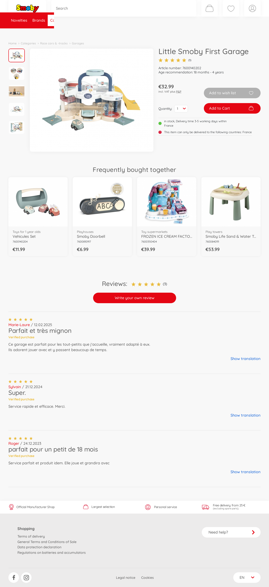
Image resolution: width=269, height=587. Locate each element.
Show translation (246, 358)
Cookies (147, 577)
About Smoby (112, 32)
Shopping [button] (25, 528)
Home (12, 43)
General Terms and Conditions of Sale (46, 542)
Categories (60, 32)
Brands (38, 32)
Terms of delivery (31, 536)
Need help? (231, 532)
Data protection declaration (39, 547)
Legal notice (125, 577)
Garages (78, 43)
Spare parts (85, 32)
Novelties (19, 32)
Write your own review (134, 297)
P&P (178, 91)
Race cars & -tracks (54, 43)
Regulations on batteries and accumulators (51, 552)
